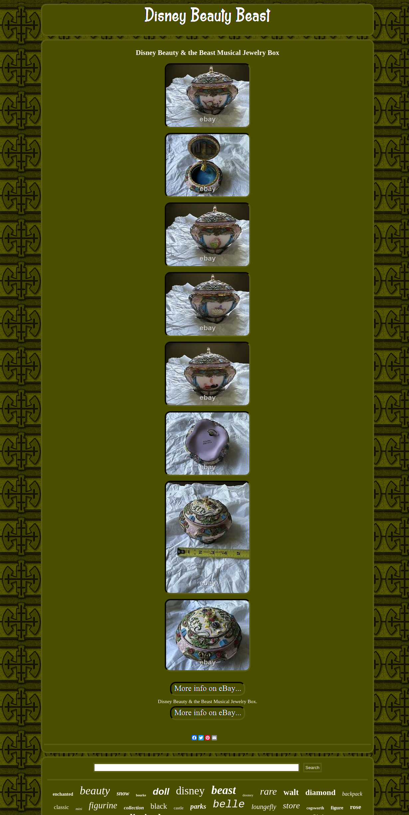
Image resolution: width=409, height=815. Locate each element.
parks (198, 806)
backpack (352, 794)
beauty (95, 790)
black (158, 806)
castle (179, 807)
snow (122, 793)
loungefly (264, 806)
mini (79, 809)
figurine (103, 805)
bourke (141, 795)
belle (229, 804)
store (291, 805)
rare (268, 791)
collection (134, 807)
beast (223, 790)
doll (161, 791)
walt (291, 792)
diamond (321, 792)
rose (355, 806)
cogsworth (315, 808)
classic (61, 807)
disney (190, 791)
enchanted (63, 794)
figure (337, 807)
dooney (248, 795)
